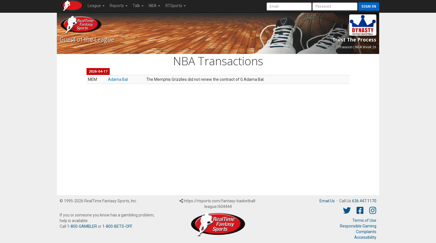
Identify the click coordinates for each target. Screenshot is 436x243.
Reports (119, 5)
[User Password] (334, 6)
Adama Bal (118, 79)
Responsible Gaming (358, 226)
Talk (138, 5)
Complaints (366, 231)
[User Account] (289, 6)
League (96, 5)
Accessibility (365, 237)
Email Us (327, 201)
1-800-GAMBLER (82, 226)
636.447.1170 (364, 201)
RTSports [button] (175, 5)
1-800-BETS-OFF (117, 226)
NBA (154, 5)
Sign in (368, 6)
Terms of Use (364, 220)
